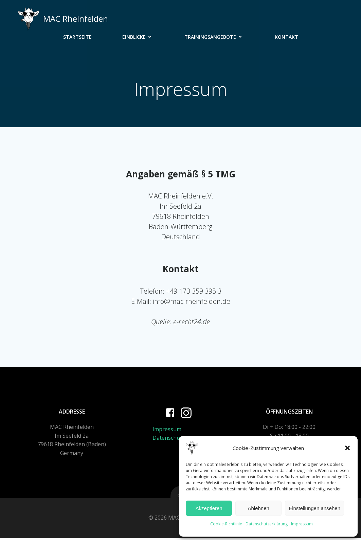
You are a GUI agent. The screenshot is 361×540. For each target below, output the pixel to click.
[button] (347, 448)
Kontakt (286, 37)
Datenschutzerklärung (267, 524)
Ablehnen (258, 508)
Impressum (302, 524)
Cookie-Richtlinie (226, 524)
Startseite (77, 37)
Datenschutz (169, 439)
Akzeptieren (208, 508)
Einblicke (138, 37)
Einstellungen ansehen (314, 508)
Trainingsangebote (214, 37)
